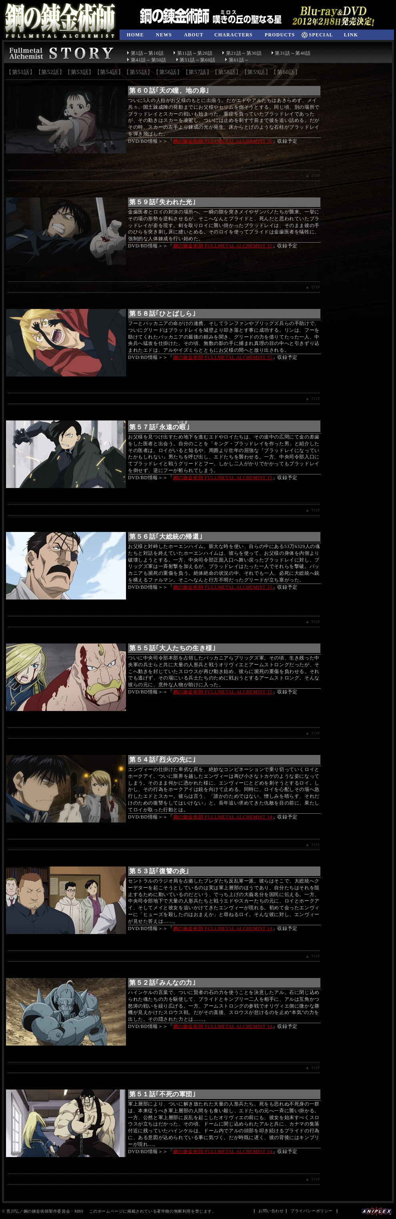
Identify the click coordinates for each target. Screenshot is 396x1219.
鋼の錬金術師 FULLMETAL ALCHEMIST (60, 21)
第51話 (21, 72)
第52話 (50, 72)
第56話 (168, 72)
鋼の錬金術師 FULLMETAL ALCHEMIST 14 (222, 817)
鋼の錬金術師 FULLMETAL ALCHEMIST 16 (222, 141)
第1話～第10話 (145, 53)
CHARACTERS (233, 35)
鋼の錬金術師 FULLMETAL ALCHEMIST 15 (222, 246)
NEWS (164, 35)
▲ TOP (312, 175)
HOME (135, 35)
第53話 (79, 72)
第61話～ (237, 60)
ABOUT (194, 35)
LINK (351, 35)
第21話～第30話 (242, 53)
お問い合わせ (271, 1211)
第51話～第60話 (196, 60)
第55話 (138, 72)
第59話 (256, 72)
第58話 (227, 72)
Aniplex (376, 1211)
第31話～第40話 (291, 53)
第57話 (197, 72)
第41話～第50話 (146, 60)
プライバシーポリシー (311, 1211)
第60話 (285, 72)
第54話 (109, 72)
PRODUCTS (280, 35)
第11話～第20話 (193, 53)
